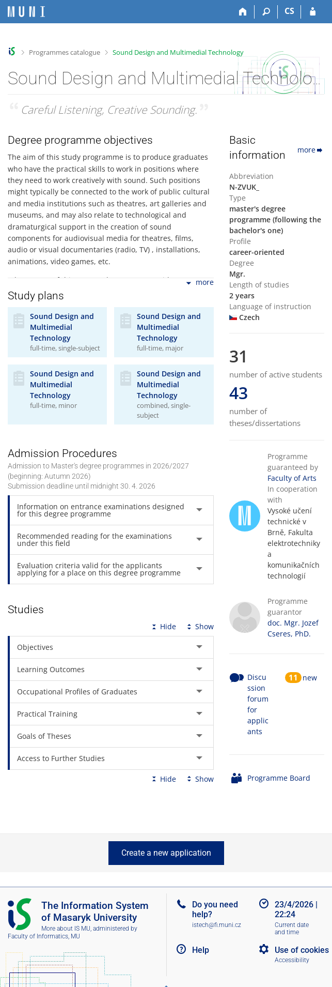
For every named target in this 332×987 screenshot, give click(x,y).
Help (200, 950)
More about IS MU (65, 928)
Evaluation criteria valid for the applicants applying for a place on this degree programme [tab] (99, 569)
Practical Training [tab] (47, 714)
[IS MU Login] (312, 12)
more (199, 283)
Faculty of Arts (292, 478)
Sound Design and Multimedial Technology (178, 52)
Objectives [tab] (35, 647)
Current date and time (292, 928)
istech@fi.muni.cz (216, 925)
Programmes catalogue (64, 52)
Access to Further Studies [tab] (61, 758)
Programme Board (278, 778)
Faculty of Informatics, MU (44, 936)
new (310, 677)
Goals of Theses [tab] (44, 736)
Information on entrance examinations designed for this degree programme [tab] (100, 510)
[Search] (266, 12)
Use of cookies (302, 950)
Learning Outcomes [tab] (51, 669)
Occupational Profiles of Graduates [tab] (77, 691)
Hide (163, 626)
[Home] (243, 12)
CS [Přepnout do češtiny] (289, 11)
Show (199, 626)
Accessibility (292, 960)
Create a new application (166, 853)
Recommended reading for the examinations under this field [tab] (94, 539)
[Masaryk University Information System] (26, 11)
